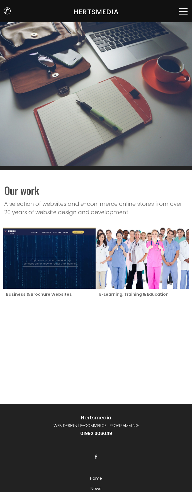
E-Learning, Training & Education (133, 294)
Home (96, 478)
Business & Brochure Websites (39, 294)
